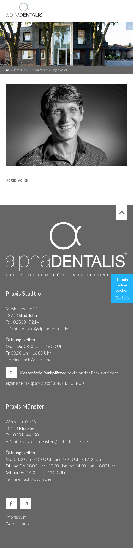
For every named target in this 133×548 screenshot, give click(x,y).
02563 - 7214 (26, 321)
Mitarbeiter (39, 70)
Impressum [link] (16, 516)
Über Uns (20, 70)
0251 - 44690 (26, 434)
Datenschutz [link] (18, 523)
